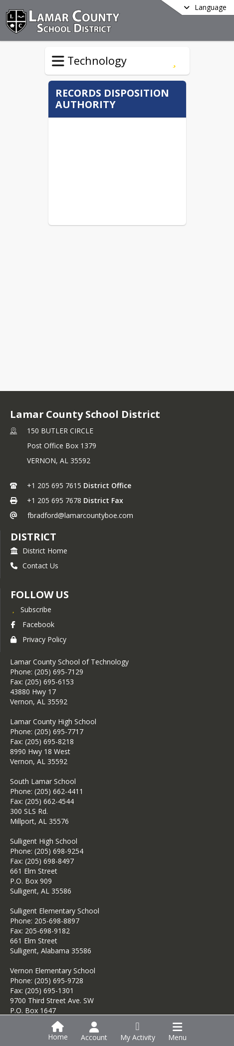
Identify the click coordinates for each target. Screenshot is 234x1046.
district (33, 536)
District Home (38, 550)
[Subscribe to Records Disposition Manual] (174, 61)
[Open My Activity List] (137, 1031)
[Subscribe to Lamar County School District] (30, 609)
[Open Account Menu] (94, 1031)
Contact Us (34, 565)
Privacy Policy (38, 639)
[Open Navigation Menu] (177, 1031)
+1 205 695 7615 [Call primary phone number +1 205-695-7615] (54, 485)
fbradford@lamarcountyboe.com (80, 515)
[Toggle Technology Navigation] (58, 61)
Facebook (32, 624)
